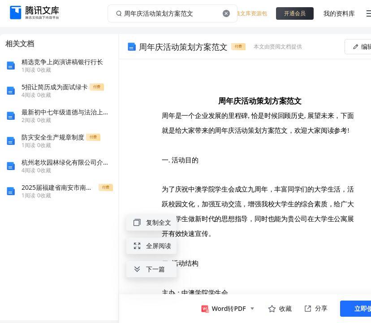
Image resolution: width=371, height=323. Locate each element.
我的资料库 (339, 13)
